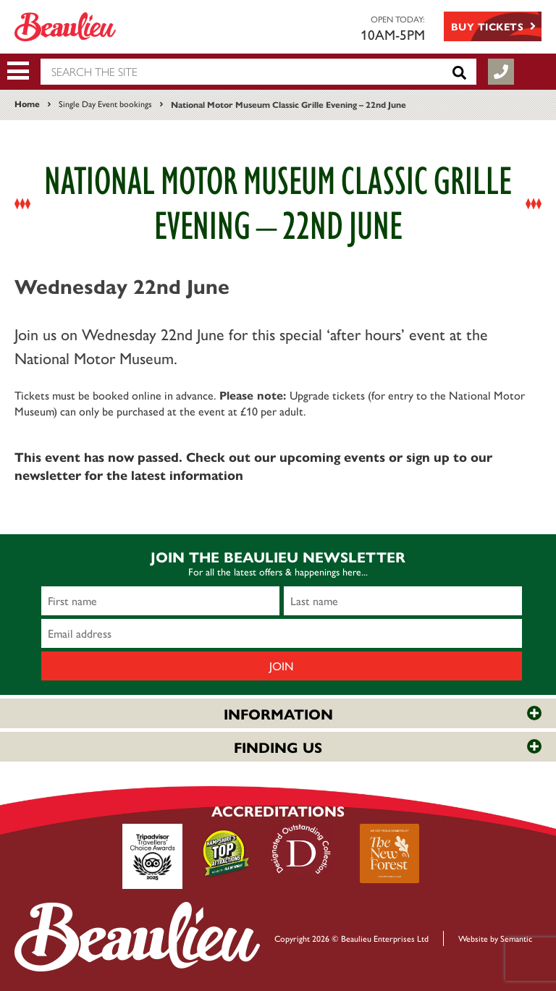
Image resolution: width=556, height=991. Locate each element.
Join (281, 665)
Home (27, 103)
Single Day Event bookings (105, 103)
